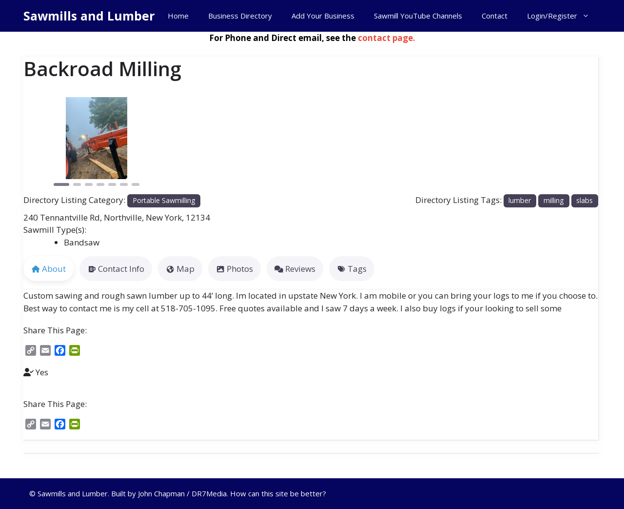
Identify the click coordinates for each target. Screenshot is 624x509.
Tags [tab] (352, 268)
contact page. (386, 37)
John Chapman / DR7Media (182, 493)
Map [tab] (180, 268)
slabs (584, 200)
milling (554, 200)
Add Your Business (323, 15)
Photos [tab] (234, 268)
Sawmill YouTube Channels (418, 15)
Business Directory (240, 15)
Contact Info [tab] (115, 268)
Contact (494, 15)
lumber (519, 200)
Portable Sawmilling (164, 200)
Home (178, 15)
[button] (34, 142)
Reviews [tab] (294, 268)
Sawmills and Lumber (89, 15)
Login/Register (563, 16)
